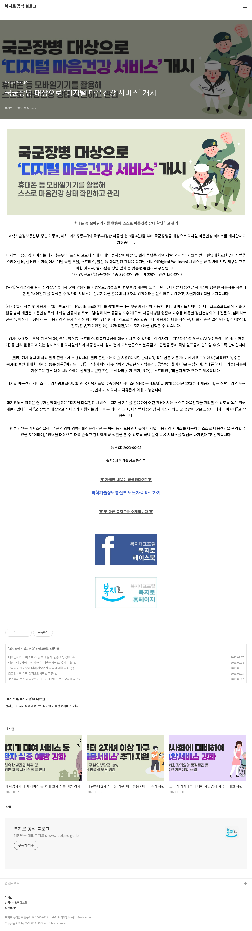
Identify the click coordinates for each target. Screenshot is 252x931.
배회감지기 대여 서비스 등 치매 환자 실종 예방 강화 (39, 657)
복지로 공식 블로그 (20, 6)
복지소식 (14, 649)
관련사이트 (12, 883)
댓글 (8, 806)
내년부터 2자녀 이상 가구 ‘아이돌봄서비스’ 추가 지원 (40, 662)
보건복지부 (11, 907)
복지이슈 (28, 649)
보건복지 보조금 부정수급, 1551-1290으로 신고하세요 (41, 679)
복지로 (8, 897)
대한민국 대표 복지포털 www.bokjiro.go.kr (46, 835)
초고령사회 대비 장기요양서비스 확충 (31, 673)
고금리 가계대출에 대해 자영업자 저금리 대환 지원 (38, 668)
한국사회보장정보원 (16, 902)
